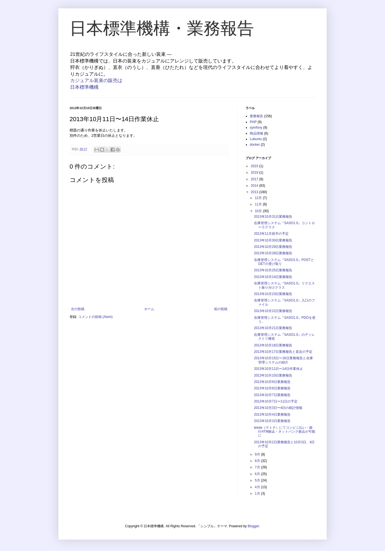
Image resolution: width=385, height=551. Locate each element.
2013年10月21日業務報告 (273, 328)
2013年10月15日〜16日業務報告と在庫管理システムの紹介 (283, 360)
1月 (258, 493)
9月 (258, 454)
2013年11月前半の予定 (271, 234)
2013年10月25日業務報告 (273, 270)
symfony (256, 128)
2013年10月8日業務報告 (272, 388)
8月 (258, 461)
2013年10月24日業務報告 (273, 277)
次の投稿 (77, 309)
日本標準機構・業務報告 (162, 28)
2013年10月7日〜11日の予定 (276, 401)
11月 (259, 204)
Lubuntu (256, 139)
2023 (255, 166)
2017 (255, 179)
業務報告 (256, 116)
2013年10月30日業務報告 (273, 240)
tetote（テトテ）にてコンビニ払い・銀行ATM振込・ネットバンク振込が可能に (284, 432)
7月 (258, 467)
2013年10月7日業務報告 (272, 395)
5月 (258, 480)
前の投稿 (220, 309)
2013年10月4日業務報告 (272, 414)
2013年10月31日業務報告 (273, 217)
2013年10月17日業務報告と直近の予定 (283, 352)
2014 (255, 186)
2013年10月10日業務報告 (273, 375)
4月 (258, 487)
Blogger (253, 526)
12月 (259, 198)
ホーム (149, 309)
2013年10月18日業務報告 (273, 345)
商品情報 (256, 133)
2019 (255, 172)
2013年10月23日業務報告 (273, 294)
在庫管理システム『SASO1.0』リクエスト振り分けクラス (284, 285)
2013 (255, 192)
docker (255, 145)
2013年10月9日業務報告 (272, 382)
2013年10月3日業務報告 (272, 421)
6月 (258, 474)
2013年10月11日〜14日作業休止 (278, 369)
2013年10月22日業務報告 (273, 311)
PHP (253, 122)
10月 (259, 211)
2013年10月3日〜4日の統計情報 (278, 408)
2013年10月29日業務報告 (273, 247)
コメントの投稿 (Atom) (95, 317)
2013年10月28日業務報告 (273, 253)
